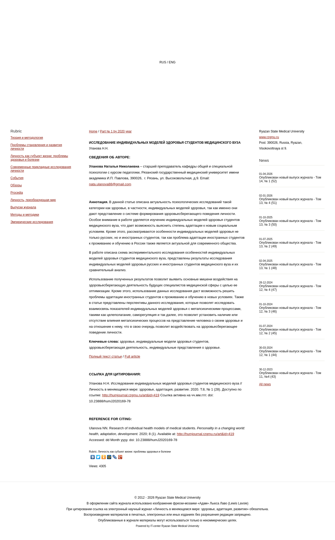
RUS (162, 62)
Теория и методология (26, 138)
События (17, 178)
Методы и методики (24, 214)
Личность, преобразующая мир (33, 200)
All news (265, 384)
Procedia (16, 192)
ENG (172, 62)
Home (129, 109)
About (159, 109)
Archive (225, 109)
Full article (132, 356)
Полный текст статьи (105, 356)
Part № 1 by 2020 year (116, 131)
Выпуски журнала (23, 207)
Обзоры (16, 185)
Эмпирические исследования (31, 222)
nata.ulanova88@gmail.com (110, 184)
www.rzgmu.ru (269, 137)
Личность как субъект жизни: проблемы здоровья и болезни (39, 158)
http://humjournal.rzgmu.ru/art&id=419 (130, 395)
